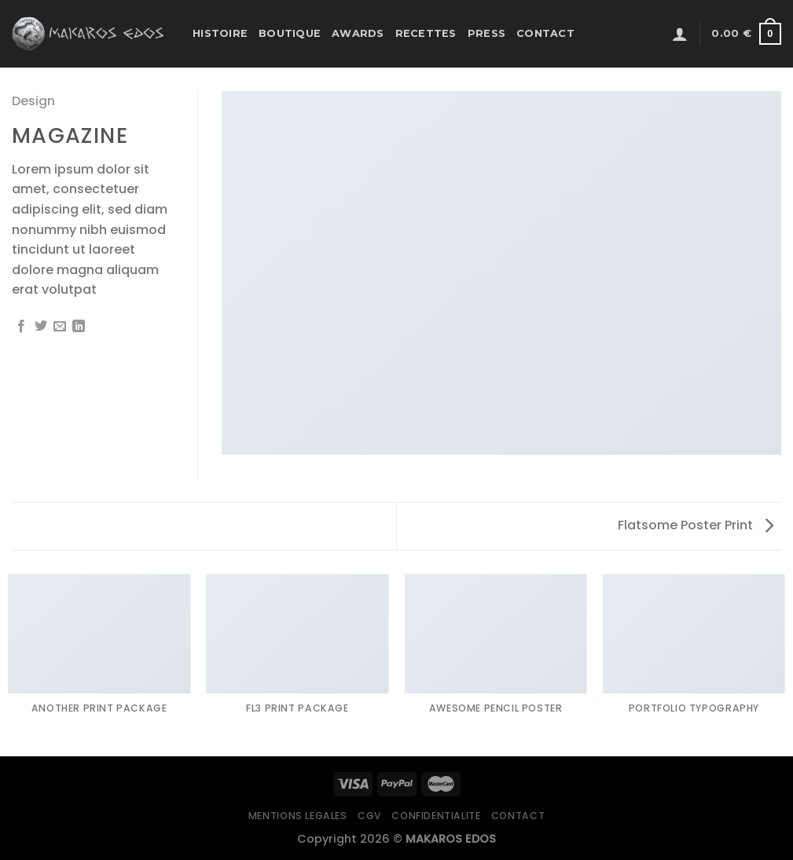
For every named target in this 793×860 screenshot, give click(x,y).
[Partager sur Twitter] (41, 327)
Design (33, 101)
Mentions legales (297, 815)
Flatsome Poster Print (695, 525)
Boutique (290, 33)
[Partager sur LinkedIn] (78, 327)
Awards (358, 33)
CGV (369, 815)
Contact (545, 33)
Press (486, 33)
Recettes (426, 33)
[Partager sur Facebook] (21, 327)
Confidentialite (435, 815)
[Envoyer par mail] (59, 327)
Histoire (220, 33)
